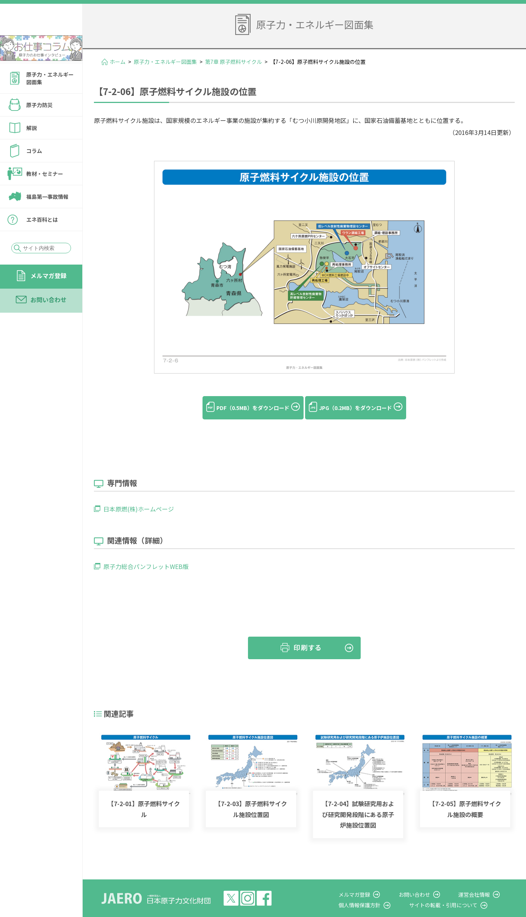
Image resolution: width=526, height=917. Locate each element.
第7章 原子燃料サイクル (233, 61)
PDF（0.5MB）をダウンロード (244, 407)
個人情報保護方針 (382, 892)
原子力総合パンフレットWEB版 (146, 553)
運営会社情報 (481, 882)
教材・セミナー (44, 194)
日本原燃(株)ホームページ (138, 496)
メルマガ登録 (48, 295)
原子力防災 (39, 125)
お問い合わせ (48, 319)
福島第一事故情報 (47, 217)
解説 (31, 148)
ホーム (117, 61)
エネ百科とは (42, 240)
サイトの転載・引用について (458, 892)
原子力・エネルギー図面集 (50, 98)
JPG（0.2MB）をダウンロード (364, 407)
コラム (34, 171)
